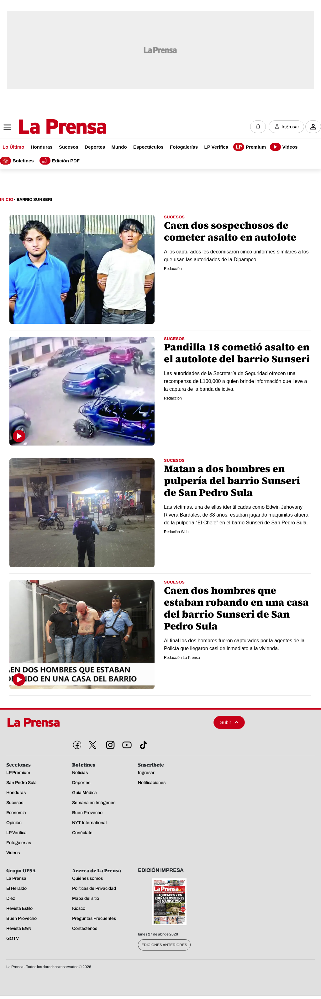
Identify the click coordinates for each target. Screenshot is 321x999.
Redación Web (176, 532)
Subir (229, 722)
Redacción (173, 269)
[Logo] (47, 127)
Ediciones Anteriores (164, 945)
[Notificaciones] (258, 126)
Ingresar (290, 126)
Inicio (6, 199)
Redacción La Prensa (182, 657)
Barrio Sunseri (34, 199)
